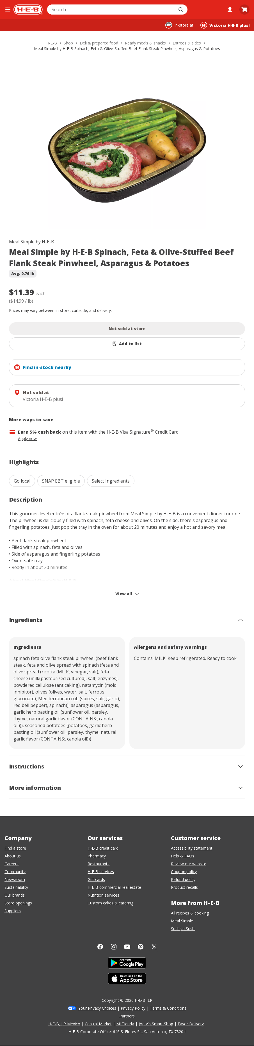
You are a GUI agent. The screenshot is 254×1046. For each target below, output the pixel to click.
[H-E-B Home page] (28, 9)
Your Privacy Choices (97, 1008)
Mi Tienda (125, 1023)
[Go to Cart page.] (244, 9)
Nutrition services (103, 895)
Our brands (14, 895)
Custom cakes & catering (110, 903)
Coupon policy (184, 871)
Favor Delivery (191, 1023)
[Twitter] (154, 947)
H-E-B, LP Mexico (64, 1023)
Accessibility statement (191, 848)
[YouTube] (127, 947)
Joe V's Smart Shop (156, 1023)
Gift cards (96, 879)
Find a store (15, 848)
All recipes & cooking (190, 913)
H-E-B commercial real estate (114, 887)
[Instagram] (113, 947)
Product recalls (184, 887)
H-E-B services (101, 871)
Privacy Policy (133, 1008)
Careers (11, 863)
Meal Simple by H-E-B (31, 242)
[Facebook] (100, 947)
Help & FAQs (182, 856)
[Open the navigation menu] (7, 9)
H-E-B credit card (103, 848)
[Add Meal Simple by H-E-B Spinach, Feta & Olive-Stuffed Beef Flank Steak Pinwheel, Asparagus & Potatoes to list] (127, 343)
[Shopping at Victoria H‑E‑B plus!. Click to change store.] (225, 25)
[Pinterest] (140, 947)
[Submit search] (181, 9)
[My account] (230, 9)
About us (12, 856)
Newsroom (14, 879)
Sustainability (16, 887)
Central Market (98, 1023)
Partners (127, 1016)
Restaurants (98, 863)
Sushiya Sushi (183, 928)
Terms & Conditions (168, 1008)
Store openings (18, 903)
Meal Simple (182, 920)
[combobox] (111, 9)
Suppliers (12, 910)
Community (15, 871)
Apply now (27, 438)
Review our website (188, 863)
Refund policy (183, 879)
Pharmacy (97, 856)
